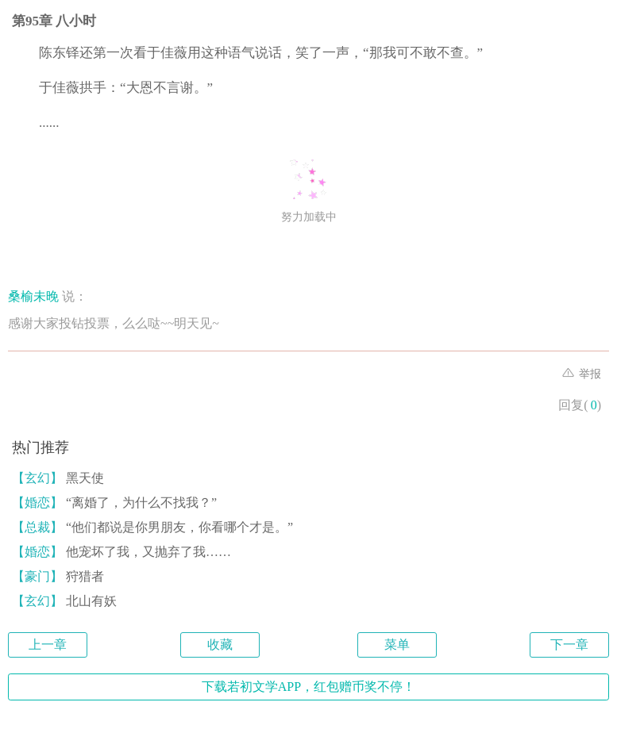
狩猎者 (58, 576)
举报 (582, 374)
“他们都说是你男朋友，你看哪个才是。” (152, 527)
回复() (579, 405)
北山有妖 (64, 601)
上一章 (48, 644)
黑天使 (58, 478)
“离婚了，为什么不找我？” (114, 502)
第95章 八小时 (54, 21)
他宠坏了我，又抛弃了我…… (121, 551)
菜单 (397, 644)
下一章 (569, 644)
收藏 (220, 644)
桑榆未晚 (33, 296)
